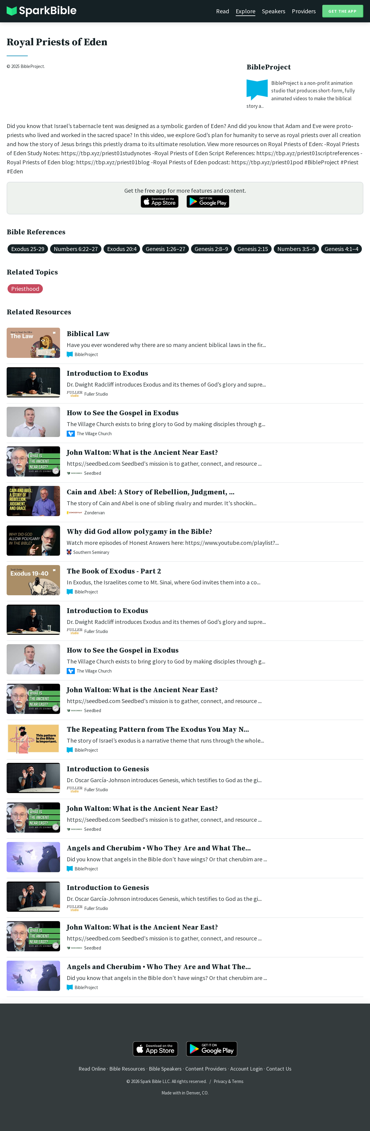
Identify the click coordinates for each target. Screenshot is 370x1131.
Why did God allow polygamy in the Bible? (139, 531)
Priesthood (25, 288)
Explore (245, 11)
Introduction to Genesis (108, 769)
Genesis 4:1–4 (341, 248)
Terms (238, 1081)
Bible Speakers (165, 1068)
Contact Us (279, 1068)
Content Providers (206, 1068)
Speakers (273, 11)
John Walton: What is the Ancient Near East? (142, 452)
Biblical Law (88, 334)
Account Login (246, 1068)
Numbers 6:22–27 (76, 248)
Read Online (92, 1068)
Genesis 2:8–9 (211, 248)
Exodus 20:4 (121, 248)
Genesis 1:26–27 (165, 248)
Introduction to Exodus (107, 373)
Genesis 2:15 (253, 248)
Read (222, 11)
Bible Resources (127, 1068)
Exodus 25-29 (27, 248)
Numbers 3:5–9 (296, 248)
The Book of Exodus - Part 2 (114, 571)
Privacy (220, 1081)
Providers (304, 11)
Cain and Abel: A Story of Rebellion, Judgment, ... (150, 492)
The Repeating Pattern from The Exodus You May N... (158, 729)
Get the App (342, 11)
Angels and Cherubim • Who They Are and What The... (159, 848)
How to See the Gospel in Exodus (123, 413)
